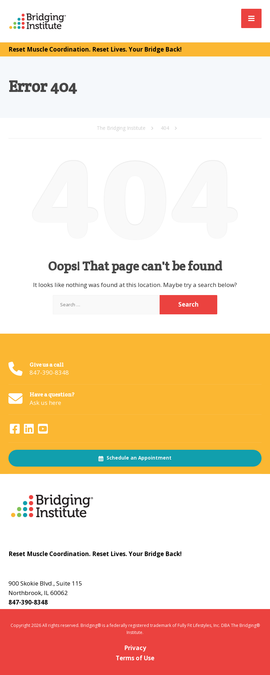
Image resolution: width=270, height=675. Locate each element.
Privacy (135, 648)
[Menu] (251, 18)
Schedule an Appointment (135, 458)
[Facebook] (15, 431)
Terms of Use (135, 658)
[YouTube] (43, 431)
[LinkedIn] (29, 431)
